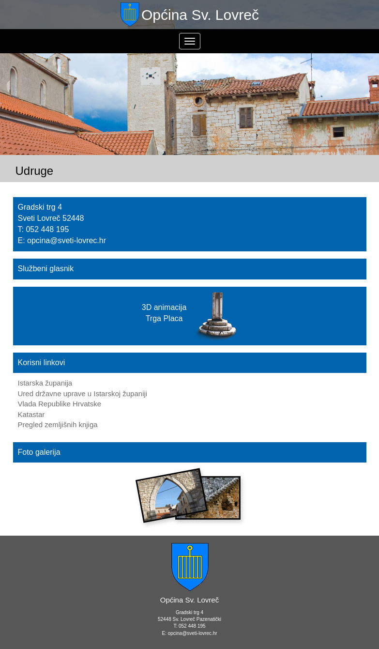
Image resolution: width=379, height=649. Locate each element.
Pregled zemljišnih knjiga (58, 424)
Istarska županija (45, 383)
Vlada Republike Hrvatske (60, 404)
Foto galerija (39, 452)
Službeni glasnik (46, 268)
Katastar (31, 414)
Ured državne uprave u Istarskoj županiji (83, 393)
